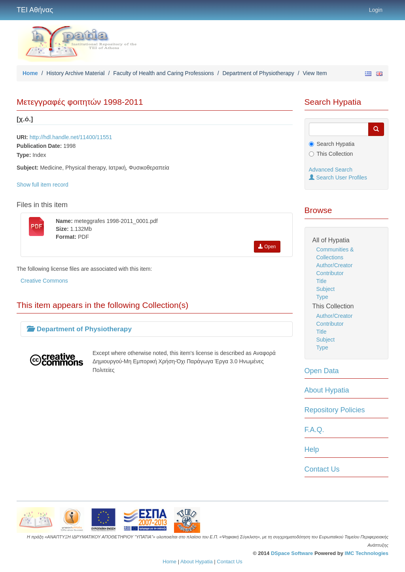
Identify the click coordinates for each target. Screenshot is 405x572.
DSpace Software (292, 553)
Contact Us (322, 469)
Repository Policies (335, 410)
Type (322, 297)
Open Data (322, 371)
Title (321, 281)
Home (30, 73)
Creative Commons (44, 281)
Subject (325, 289)
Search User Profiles (338, 177)
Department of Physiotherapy (258, 73)
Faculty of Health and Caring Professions (163, 73)
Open (267, 246)
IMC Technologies (366, 553)
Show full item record (42, 184)
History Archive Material (76, 73)
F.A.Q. (314, 430)
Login (375, 10)
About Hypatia (327, 390)
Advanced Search (331, 169)
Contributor (330, 273)
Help (312, 449)
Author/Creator (334, 265)
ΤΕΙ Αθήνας (35, 10)
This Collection (335, 154)
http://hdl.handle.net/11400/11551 (71, 137)
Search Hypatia (336, 144)
